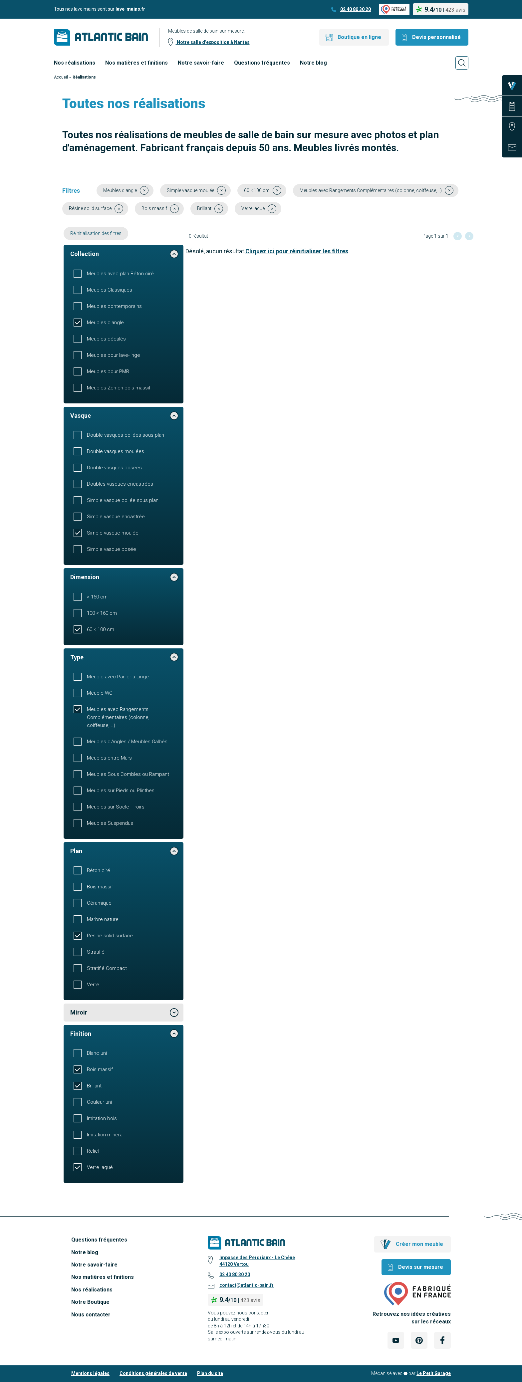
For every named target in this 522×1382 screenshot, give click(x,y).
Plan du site (210, 1373)
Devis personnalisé (436, 37)
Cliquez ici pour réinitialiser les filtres (296, 251)
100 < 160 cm (102, 613)
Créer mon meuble (419, 1244)
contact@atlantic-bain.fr (246, 1285)
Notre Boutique (90, 1302)
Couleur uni (99, 1102)
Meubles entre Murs (109, 758)
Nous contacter (91, 1314)
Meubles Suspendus (110, 823)
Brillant (94, 1086)
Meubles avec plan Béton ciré (120, 274)
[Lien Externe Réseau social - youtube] (396, 1340)
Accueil (61, 77)
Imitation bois (102, 1118)
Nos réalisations (74, 63)
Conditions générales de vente (153, 1373)
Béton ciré (98, 870)
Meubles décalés (106, 339)
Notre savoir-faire (201, 63)
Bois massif (100, 887)
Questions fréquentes (262, 63)
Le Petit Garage (433, 1373)
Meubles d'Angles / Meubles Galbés (127, 742)
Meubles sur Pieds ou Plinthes (120, 791)
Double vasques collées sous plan (125, 435)
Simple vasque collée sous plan (122, 500)
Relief (93, 1151)
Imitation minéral (105, 1135)
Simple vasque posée (111, 549)
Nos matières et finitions (136, 63)
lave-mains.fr (130, 9)
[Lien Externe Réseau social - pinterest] (419, 1340)
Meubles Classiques (109, 290)
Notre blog (313, 63)
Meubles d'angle (105, 323)
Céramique (99, 903)
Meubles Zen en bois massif (118, 388)
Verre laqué (100, 1167)
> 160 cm (97, 597)
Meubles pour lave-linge (113, 355)
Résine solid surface (110, 936)
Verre (93, 985)
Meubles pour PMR (108, 371)
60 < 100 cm (100, 629)
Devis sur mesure (420, 1267)
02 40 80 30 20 (355, 9)
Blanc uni (97, 1053)
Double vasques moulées (115, 451)
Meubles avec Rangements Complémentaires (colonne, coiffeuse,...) (118, 717)
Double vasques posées (114, 468)
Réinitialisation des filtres (96, 233)
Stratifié (96, 952)
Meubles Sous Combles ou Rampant (128, 774)
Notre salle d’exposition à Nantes (213, 42)
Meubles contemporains (114, 306)
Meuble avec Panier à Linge (118, 677)
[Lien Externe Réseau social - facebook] (442, 1340)
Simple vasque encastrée (116, 517)
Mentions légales (90, 1373)
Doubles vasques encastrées (120, 484)
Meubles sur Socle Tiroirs (115, 807)
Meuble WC (100, 693)
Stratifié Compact (107, 968)
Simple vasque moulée (112, 533)
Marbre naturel (103, 919)
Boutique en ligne (359, 37)
